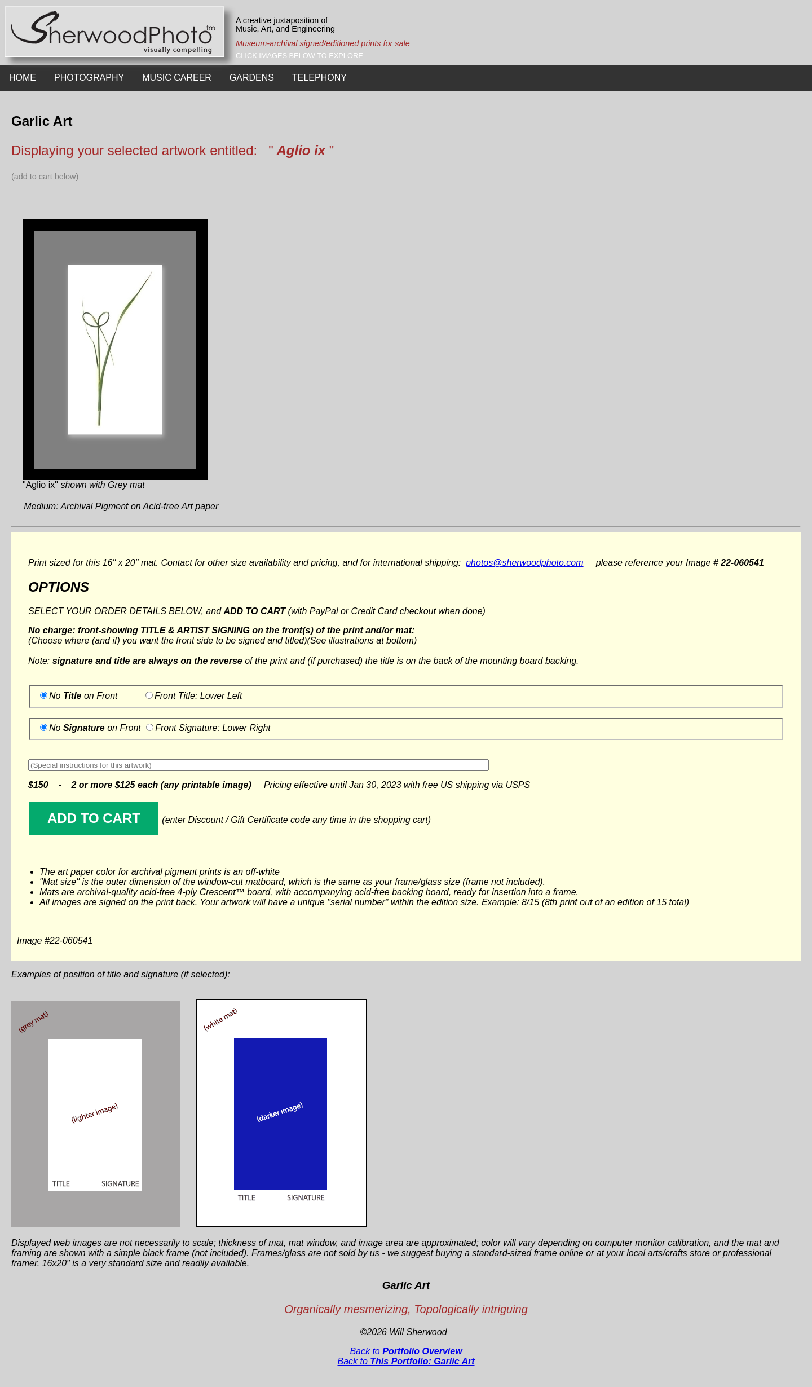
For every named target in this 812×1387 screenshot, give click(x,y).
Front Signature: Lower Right (213, 728)
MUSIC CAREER (176, 77)
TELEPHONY (319, 77)
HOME (22, 77)
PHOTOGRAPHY (89, 77)
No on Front (83, 696)
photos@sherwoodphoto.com (524, 562)
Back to (406, 1351)
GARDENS (252, 77)
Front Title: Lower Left (198, 696)
